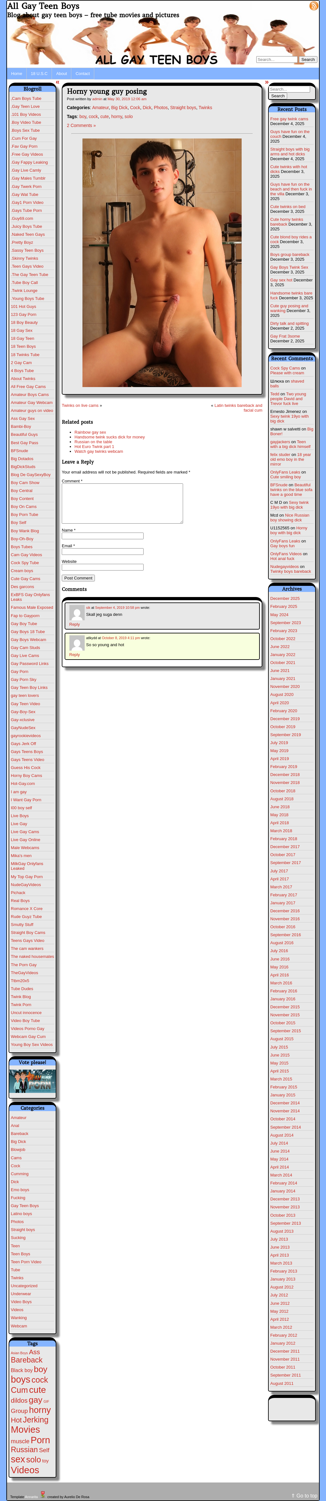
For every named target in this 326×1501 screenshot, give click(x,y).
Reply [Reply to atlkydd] (74, 662)
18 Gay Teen (22, 338)
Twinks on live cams (80, 405)
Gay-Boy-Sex (23, 711)
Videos (17, 1309)
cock (93, 116)
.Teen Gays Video (27, 266)
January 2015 (282, 1095)
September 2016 (285, 934)
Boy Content (22, 498)
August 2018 (282, 798)
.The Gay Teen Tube (29, 274)
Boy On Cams (24, 506)
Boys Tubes (21, 546)
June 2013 (280, 1247)
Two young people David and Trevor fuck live (288, 399)
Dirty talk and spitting (289, 323)
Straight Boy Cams (28, 932)
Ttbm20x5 (20, 980)
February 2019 (283, 766)
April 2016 (279, 975)
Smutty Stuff (22, 924)
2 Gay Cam (21, 362)
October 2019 (282, 726)
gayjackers (280, 441)
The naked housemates (32, 956)
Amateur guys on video (32, 410)
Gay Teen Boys (25, 1205)
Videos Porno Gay (27, 1028)
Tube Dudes (22, 988)
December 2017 (285, 846)
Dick (15, 1181)
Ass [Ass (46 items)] (34, 1351)
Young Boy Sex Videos (32, 1044)
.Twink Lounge (24, 290)
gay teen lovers (25, 695)
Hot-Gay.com (23, 783)
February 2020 (283, 710)
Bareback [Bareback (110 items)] (27, 1360)
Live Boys (20, 815)
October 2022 (282, 638)
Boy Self (18, 522)
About (61, 73)
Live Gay (19, 823)
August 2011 (282, 1383)
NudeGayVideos (26, 884)
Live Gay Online (25, 839)
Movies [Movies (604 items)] (25, 1429)
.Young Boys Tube (27, 298)
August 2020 (282, 694)
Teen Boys (20, 1253)
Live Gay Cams (25, 831)
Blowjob (18, 1149)
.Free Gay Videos (27, 154)
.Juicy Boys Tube (26, 226)
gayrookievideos (26, 735)
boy (82, 116)
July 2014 (279, 1143)
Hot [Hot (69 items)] (16, 1420)
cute (104, 116)
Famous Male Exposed (32, 607)
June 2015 (280, 1055)
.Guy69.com (22, 218)
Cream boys (22, 570)
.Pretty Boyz (22, 242)
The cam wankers (27, 948)
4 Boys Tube (22, 370)
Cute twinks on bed (288, 206)
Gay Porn (19, 671)
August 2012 (282, 1287)
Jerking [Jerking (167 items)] (35, 1419)
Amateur (18, 1117)
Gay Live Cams (25, 655)
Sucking (18, 1237)
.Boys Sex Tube (25, 130)
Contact (82, 73)
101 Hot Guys (23, 306)
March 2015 (281, 1079)
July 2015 (279, 1047)
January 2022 (282, 654)
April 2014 (279, 1167)
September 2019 (285, 734)
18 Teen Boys (23, 346)
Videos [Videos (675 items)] (25, 1470)
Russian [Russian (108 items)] (24, 1449)
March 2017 (281, 887)
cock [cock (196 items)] (40, 1379)
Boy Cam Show (25, 482)
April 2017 (279, 879)
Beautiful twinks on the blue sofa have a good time (291, 489)
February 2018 (283, 838)
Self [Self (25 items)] (44, 1450)
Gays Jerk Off (23, 743)
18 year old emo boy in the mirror (290, 459)
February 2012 (283, 1335)
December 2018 (285, 774)
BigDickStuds (23, 466)
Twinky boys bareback (290, 571)
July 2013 (279, 1239)
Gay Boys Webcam (28, 639)
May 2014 (279, 1159)
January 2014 (282, 1191)
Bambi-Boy (21, 426)
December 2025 (285, 598)
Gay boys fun (282, 545)
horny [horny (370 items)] (40, 1410)
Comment (72, 481)
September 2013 (285, 1223)
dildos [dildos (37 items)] (19, 1400)
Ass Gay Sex (23, 418)
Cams (16, 1157)
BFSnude (19, 450)
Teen (15, 1245)
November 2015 (285, 1014)
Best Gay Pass (24, 442)
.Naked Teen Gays (28, 234)
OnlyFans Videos (286, 553)
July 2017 (279, 871)
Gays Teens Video (27, 759)
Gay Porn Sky (23, 679)
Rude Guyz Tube (26, 916)
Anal (15, 1125)
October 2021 (282, 662)
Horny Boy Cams (26, 775)
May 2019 (279, 750)
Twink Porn (21, 1004)
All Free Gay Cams (28, 386)
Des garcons (22, 586)
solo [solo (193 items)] (33, 1459)
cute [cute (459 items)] (37, 1390)
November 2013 (285, 1207)
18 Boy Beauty (24, 322)
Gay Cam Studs (25, 647)
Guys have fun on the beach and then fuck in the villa (291, 189)
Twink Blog (21, 996)
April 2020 (279, 702)
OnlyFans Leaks (285, 472)
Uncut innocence (26, 1012)
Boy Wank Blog (25, 530)
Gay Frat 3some (285, 336)
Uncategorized (24, 1285)
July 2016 (279, 950)
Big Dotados (22, 458)
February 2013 (283, 1271)
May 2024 (279, 614)
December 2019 (285, 718)
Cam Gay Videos (26, 554)
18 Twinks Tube (25, 354)
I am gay (19, 791)
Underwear (21, 1293)
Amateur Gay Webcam (32, 402)
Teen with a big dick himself (290, 444)
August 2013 (282, 1231)
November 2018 (285, 782)
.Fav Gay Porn (24, 146)
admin (97, 99)
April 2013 (279, 1255)
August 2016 (282, 942)
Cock (15, 1165)
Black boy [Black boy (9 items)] (22, 1370)
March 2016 (281, 983)
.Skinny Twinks (24, 258)
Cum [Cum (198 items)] (19, 1389)
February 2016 (283, 991)
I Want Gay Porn (26, 799)
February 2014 (283, 1183)
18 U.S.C (39, 73)
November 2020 (285, 686)
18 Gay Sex (21, 330)
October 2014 (282, 1118)
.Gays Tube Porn (26, 210)
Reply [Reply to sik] (74, 632)
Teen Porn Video (26, 1261)
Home (16, 73)
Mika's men (21, 855)
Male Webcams (25, 847)
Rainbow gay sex (90, 432)
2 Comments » (81, 125)
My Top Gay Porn (27, 876)
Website (69, 569)
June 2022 (280, 646)
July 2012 (279, 1295)
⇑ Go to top (304, 1495)
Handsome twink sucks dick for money (109, 437)
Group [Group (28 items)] (19, 1411)
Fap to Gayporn (25, 615)
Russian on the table (93, 441)
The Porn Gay (24, 964)
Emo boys (20, 1189)
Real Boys (20, 900)
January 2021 (282, 678)
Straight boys (23, 1229)
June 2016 (280, 959)
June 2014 (280, 1151)
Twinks (17, 1277)
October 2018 (282, 790)
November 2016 (285, 918)
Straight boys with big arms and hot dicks (290, 151)
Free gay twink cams (289, 118)
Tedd (274, 394)
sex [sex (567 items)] (18, 1459)
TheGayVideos (24, 972)
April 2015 (279, 1071)
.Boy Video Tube (26, 122)
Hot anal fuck (282, 558)
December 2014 (285, 1103)
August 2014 (282, 1135)
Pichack (18, 892)
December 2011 (285, 1351)
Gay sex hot (281, 280)
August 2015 (282, 1038)
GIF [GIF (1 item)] (46, 1401)
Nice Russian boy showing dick (289, 517)
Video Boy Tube (25, 1020)
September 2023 (285, 622)
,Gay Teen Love (25, 106)
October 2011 (282, 1367)
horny (116, 116)
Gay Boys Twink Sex (289, 267)
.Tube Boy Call (24, 282)
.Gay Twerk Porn (26, 186)
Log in (298, 5)
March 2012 (281, 1327)
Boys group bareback (289, 254)
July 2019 (279, 742)
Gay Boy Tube (24, 623)
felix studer (280, 454)
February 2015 (283, 1087)
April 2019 (279, 758)
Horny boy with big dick (288, 530)
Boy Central (21, 490)
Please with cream (287, 372)
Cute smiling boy (285, 476)
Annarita (31, 1497)
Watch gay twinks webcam (98, 451)
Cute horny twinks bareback (286, 222)
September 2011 (285, 1375)
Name (68, 537)
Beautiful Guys (24, 434)
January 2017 (282, 902)
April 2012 (279, 1319)
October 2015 (282, 1022)
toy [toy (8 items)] (45, 1460)
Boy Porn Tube (24, 514)
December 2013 (285, 1199)
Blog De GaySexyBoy (31, 474)
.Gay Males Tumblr (28, 178)
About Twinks (23, 378)
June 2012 (280, 1303)
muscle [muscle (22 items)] (20, 1441)
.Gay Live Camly (26, 170)
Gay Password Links (30, 663)
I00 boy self (21, 807)
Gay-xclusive (22, 719)
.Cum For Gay (24, 138)
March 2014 (281, 1175)
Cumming (20, 1173)
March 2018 (281, 830)
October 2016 (282, 926)
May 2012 (279, 1311)
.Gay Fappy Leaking (29, 162)
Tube (15, 1269)
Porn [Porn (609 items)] (40, 1440)
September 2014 (285, 1127)
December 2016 (285, 910)
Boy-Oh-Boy (22, 538)
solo (128, 116)
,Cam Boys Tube (26, 98)
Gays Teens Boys (27, 751)
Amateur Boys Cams (30, 394)
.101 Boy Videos (26, 114)
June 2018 (280, 806)
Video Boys (21, 1301)
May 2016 (279, 967)
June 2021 (280, 670)
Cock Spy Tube (25, 562)
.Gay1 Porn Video (27, 202)
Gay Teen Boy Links (29, 687)
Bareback (19, 1133)
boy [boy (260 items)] (40, 1369)
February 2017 (283, 894)
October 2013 (282, 1215)
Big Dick (18, 1141)
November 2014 (285, 1111)
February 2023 (283, 630)
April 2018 (279, 822)
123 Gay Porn (23, 314)
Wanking (19, 1317)
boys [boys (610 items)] (20, 1379)
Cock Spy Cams (285, 368)
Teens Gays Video (27, 940)
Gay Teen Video (25, 703)
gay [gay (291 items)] (35, 1400)
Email (68, 553)
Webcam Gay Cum (28, 1036)
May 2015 (279, 1063)
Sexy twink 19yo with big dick (289, 505)
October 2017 (282, 854)
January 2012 (282, 1343)
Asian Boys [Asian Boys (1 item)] (19, 1353)
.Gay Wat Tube (24, 194)
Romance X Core (27, 908)
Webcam (19, 1326)
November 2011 (285, 1359)
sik (88, 615)
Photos (17, 1221)
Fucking (18, 1197)
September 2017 (285, 862)
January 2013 (282, 1279)
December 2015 (285, 1006)
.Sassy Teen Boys (27, 250)
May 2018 (279, 814)
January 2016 (282, 999)
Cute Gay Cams (25, 578)
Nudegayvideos (284, 566)
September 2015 (285, 1030)
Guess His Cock (25, 767)
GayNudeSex (23, 727)
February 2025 (283, 606)
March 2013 (281, 1263)
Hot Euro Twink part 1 (94, 446)
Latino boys (21, 1213)
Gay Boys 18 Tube (28, 631)
